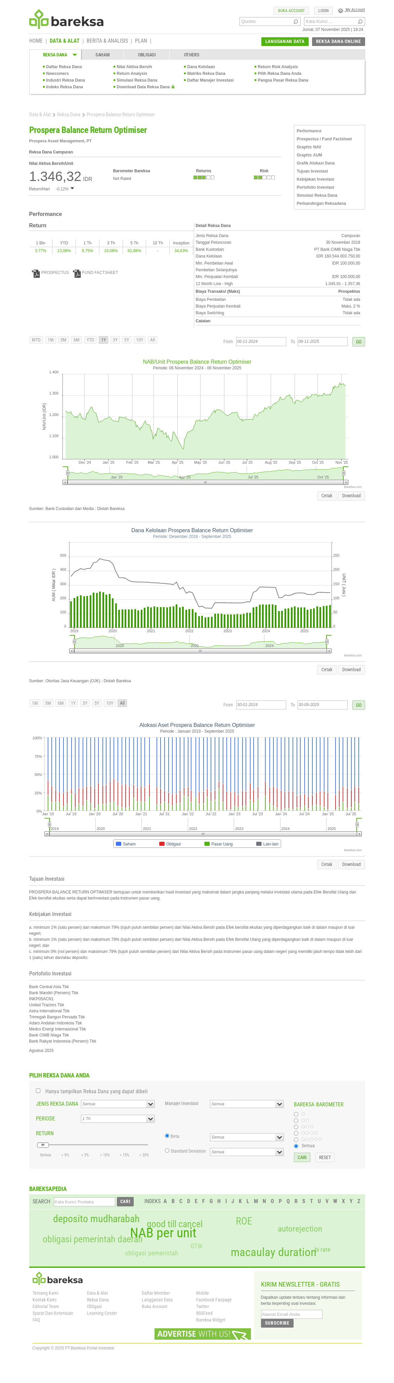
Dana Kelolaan (201, 66)
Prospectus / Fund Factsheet (324, 139)
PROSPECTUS (50, 272)
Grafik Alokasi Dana (316, 163)
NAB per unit (163, 1233)
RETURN (45, 1133)
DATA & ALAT (65, 41)
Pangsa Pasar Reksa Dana (283, 80)
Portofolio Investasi (315, 187)
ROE (244, 1221)
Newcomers (57, 73)
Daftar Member (156, 1293)
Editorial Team (46, 1306)
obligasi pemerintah (151, 1253)
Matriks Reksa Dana (206, 73)
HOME (36, 41)
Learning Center (102, 1313)
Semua (308, 1145)
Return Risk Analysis (278, 66)
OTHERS (191, 54)
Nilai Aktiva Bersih (134, 66)
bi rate (323, 1249)
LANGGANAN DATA (285, 41)
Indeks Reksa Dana (64, 87)
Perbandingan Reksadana (321, 203)
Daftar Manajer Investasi (210, 80)
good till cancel (175, 1224)
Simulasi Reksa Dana (137, 80)
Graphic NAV (309, 147)
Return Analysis (132, 73)
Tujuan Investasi (312, 171)
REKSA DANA (55, 54)
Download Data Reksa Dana (143, 87)
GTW (196, 1246)
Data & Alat (40, 114)
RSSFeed (204, 1313)
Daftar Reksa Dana (64, 66)
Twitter (202, 1306)
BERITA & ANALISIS (107, 41)
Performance (309, 131)
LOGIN (323, 10)
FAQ (36, 1320)
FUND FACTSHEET (95, 272)
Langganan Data (157, 1299)
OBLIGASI (147, 54)
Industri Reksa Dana (65, 80)
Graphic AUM (309, 155)
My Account (351, 9)
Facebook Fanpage (214, 1299)
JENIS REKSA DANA (57, 1104)
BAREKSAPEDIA (48, 1188)
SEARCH (41, 1201)
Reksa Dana (68, 114)
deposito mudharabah (96, 1219)
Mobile (202, 1293)
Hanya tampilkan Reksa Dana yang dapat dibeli (96, 1091)
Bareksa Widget (210, 1320)
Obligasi (94, 1306)
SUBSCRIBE (277, 1323)
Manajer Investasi (181, 1103)
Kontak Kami (44, 1299)
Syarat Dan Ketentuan (53, 1313)
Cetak (326, 495)
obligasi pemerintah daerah (93, 1239)
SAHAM (102, 54)
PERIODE (45, 1118)
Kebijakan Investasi (315, 179)
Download (351, 495)
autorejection (300, 1229)
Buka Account (154, 1306)
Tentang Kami (45, 1293)
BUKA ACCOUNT (291, 10)
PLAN (141, 41)
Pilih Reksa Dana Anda (280, 73)
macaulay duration (273, 1252)
